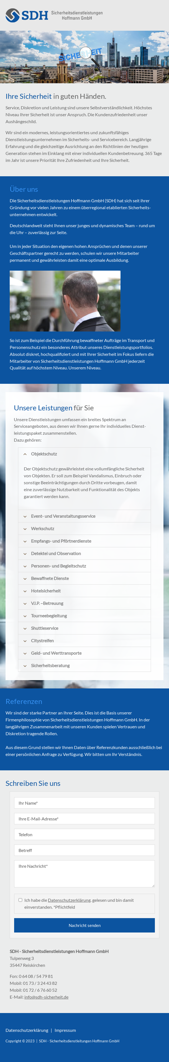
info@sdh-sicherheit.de (46, 996)
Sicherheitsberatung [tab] (50, 665)
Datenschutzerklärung (69, 900)
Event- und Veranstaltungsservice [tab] (63, 516)
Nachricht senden (85, 925)
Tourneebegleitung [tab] (49, 615)
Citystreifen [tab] (42, 640)
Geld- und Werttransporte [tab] (56, 653)
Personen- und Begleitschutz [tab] (58, 565)
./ (54, 15)
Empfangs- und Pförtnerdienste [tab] (61, 540)
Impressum (65, 1030)
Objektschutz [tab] (44, 453)
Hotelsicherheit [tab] (46, 590)
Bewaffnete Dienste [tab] (50, 578)
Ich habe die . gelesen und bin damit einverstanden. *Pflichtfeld (79, 903)
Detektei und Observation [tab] (56, 553)
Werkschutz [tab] (42, 528)
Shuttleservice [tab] (44, 628)
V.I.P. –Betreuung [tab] (47, 603)
